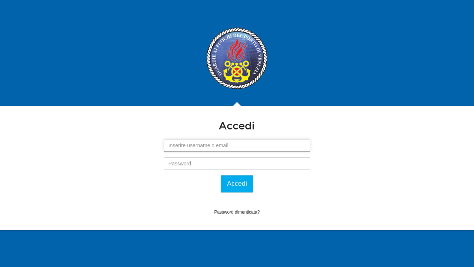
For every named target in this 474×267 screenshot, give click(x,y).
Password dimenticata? (237, 212)
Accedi (237, 183)
